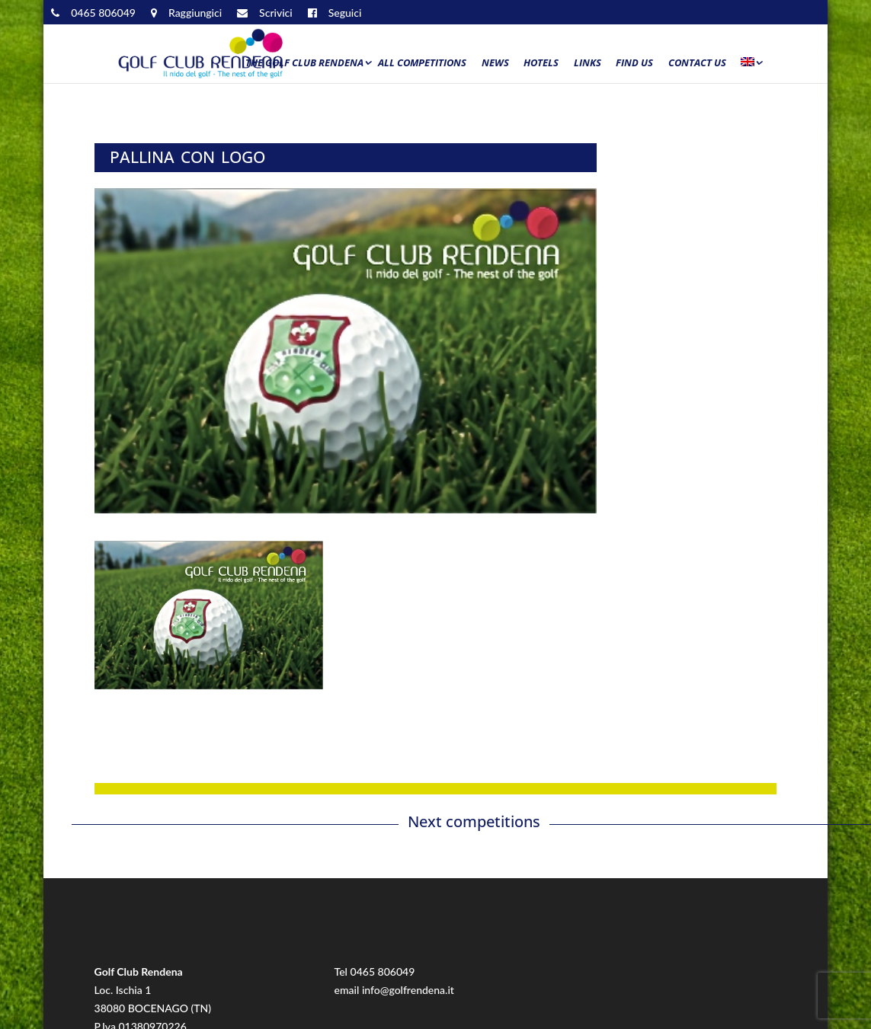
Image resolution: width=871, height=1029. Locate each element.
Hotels (541, 63)
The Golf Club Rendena (304, 63)
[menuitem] (751, 66)
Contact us (697, 63)
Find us (634, 63)
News (495, 63)
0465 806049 (383, 971)
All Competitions (422, 63)
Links (587, 63)
